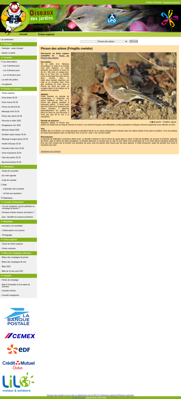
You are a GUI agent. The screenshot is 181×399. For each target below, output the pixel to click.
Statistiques (6, 198)
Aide (3, 185)
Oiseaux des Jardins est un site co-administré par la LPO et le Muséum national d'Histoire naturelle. (90, 395)
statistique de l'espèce (51, 151)
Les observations (8, 62)
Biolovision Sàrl (79, 398)
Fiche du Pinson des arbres (55, 57)
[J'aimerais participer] (171, 2)
